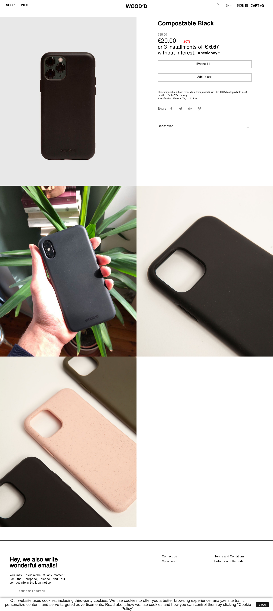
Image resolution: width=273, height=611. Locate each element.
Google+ (190, 108)
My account (169, 561)
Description (165, 126)
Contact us (169, 556)
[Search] (201, 5)
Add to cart (204, 77)
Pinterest (199, 108)
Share (171, 108)
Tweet (180, 108)
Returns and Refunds (229, 561)
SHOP (11, 6)
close (262, 604)
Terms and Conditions (229, 556)
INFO (26, 6)
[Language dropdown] (228, 6)
